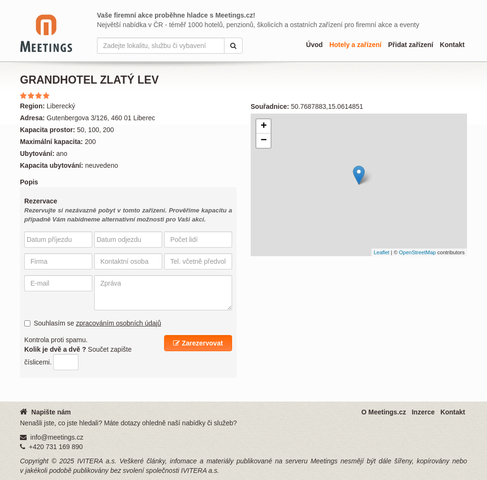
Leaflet (382, 252)
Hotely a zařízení (355, 44)
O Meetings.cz (383, 412)
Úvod (314, 44)
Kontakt (452, 44)
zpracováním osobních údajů (118, 323)
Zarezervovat (198, 343)
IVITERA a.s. (97, 461)
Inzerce (423, 412)
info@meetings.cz (56, 437)
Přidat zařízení (410, 44)
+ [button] (264, 126)
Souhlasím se (92, 323)
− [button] (264, 141)
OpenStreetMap (417, 252)
